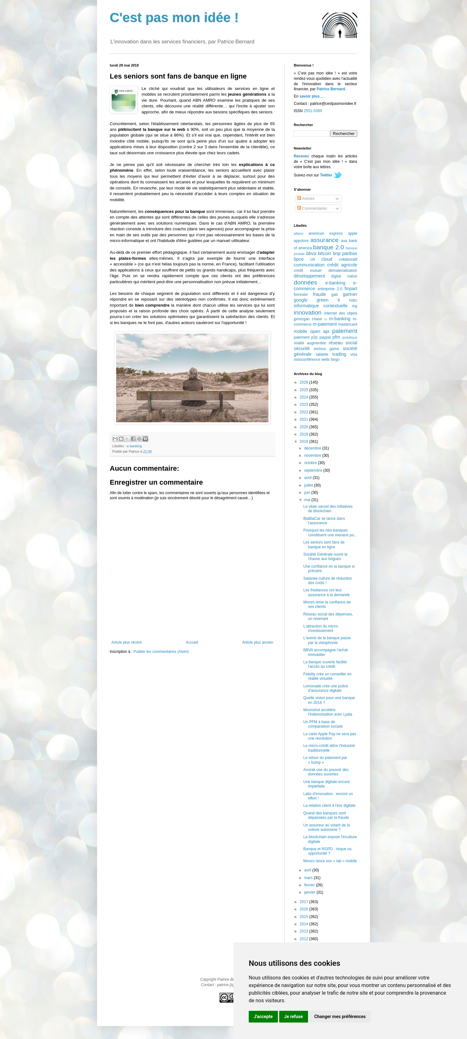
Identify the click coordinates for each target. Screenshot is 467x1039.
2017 (304, 902)
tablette (322, 354)
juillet (309, 485)
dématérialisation (342, 270)
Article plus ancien (257, 642)
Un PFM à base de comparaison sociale (323, 724)
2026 (304, 382)
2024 (304, 397)
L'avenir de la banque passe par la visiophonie (327, 640)
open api (319, 331)
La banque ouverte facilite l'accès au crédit (325, 664)
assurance (325, 240)
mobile (300, 331)
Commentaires (312, 208)
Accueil (192, 642)
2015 (304, 917)
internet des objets (340, 313)
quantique (349, 337)
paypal (325, 337)
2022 (304, 412)
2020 (304, 427)
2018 (304, 441)
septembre (313, 470)
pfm (336, 337)
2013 (304, 931)
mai (308, 500)
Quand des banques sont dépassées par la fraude (326, 815)
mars (309, 878)
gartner (350, 294)
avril (308, 870)
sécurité (302, 348)
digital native (344, 276)
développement (309, 275)
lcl (325, 319)
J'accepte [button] (263, 1016)
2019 (304, 434)
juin (307, 492)
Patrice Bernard (331, 89)
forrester (301, 294)
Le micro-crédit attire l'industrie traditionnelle (329, 747)
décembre (313, 448)
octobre (311, 463)
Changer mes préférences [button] (340, 1016)
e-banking (134, 446)
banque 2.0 (328, 247)
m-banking (339, 318)
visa (354, 354)
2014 (304, 924)
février (310, 885)
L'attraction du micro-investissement (321, 628)
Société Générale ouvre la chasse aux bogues (325, 556)
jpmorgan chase (308, 319)
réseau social (343, 342)
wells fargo (330, 359)
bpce (299, 259)
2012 (304, 939)
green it (328, 300)
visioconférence (307, 359)
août (308, 477)
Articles (305, 198)
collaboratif (348, 259)
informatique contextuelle (321, 305)
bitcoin (324, 253)
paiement (344, 331)
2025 (304, 390)
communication (309, 264)
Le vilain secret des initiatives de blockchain (327, 508)
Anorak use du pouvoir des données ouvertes (326, 772)
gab (334, 294)
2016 (304, 909)
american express (326, 233)
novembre (313, 455)
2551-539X (313, 111)
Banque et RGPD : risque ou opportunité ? (327, 851)
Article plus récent (126, 642)
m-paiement (325, 324)
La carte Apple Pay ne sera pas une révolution (329, 736)
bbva (311, 253)
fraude (319, 294)
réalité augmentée (310, 343)
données (305, 282)
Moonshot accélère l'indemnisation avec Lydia (327, 712)
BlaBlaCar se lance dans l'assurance (324, 520)
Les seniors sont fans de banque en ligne (324, 544)
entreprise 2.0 (330, 289)
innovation (307, 312)
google (300, 300)
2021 (304, 419)
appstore (301, 241)
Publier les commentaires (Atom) (161, 651)
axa (344, 241)
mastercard (347, 324)
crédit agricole (342, 264)
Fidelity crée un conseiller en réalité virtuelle (327, 676)
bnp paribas (345, 253)
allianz (299, 233)
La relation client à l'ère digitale (329, 805)
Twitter (326, 175)
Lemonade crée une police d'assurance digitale (325, 688)
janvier (310, 892)
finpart (351, 288)
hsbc (353, 300)
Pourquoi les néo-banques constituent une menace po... (330, 532)
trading (339, 354)
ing (354, 306)
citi (312, 259)
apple (352, 233)
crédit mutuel (307, 270)
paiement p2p (306, 337)
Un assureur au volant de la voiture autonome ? (326, 827)
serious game (326, 349)
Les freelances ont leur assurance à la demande (326, 592)
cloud (326, 259)
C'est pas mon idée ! (174, 17)
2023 (304, 404)
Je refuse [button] (293, 1016)
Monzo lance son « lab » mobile (330, 861)
